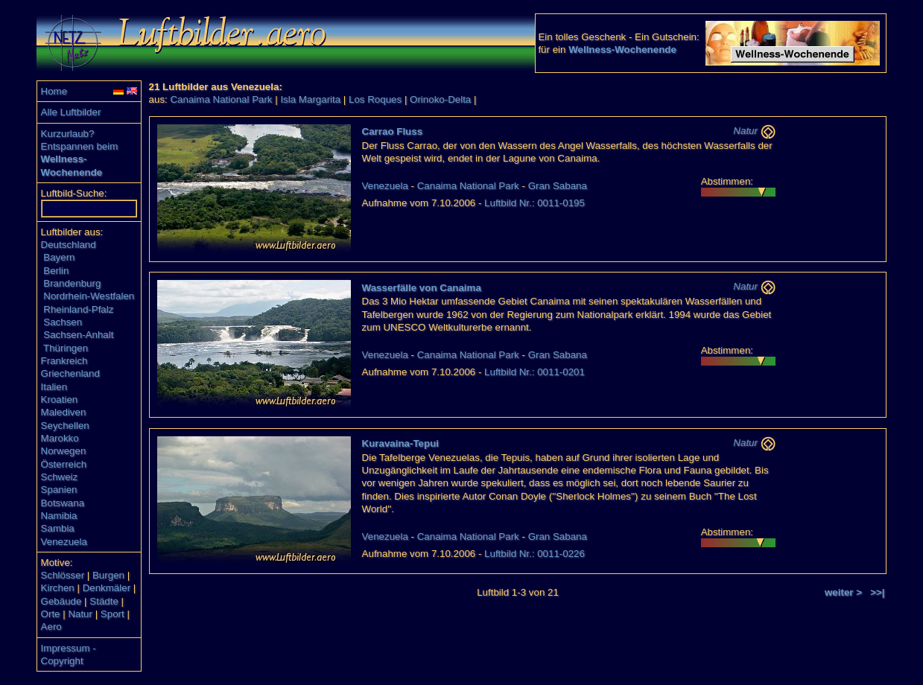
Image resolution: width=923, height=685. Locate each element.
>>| (877, 592)
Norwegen (63, 450)
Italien (54, 386)
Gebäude (61, 601)
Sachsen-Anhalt (78, 334)
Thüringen (65, 348)
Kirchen (57, 587)
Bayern (58, 257)
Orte (50, 613)
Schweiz (59, 476)
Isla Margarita (310, 99)
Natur (80, 613)
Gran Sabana (557, 185)
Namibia (59, 515)
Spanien (59, 489)
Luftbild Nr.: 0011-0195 (534, 202)
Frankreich (64, 360)
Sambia (57, 528)
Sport (112, 613)
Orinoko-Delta (440, 99)
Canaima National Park (221, 99)
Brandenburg (72, 283)
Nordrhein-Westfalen (88, 296)
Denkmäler (106, 587)
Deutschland (68, 244)
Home (54, 91)
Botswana (63, 503)
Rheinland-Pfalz (78, 309)
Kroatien (59, 399)
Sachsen (62, 322)
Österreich (63, 464)
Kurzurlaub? (68, 133)
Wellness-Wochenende (622, 49)
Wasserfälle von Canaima (421, 287)
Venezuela (64, 541)
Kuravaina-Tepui (400, 443)
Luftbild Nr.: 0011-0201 (534, 371)
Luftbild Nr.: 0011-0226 (534, 553)
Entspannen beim (79, 146)
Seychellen (65, 425)
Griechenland (70, 373)
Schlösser (63, 575)
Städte (103, 601)
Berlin (56, 270)
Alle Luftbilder (71, 112)
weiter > (843, 592)
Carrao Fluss (392, 131)
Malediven (63, 412)
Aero (51, 626)
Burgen (108, 575)
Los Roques (375, 99)
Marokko (60, 438)
